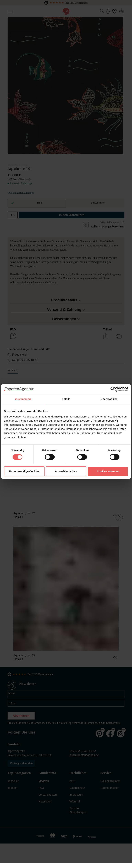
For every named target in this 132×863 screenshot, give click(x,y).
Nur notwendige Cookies (24, 471)
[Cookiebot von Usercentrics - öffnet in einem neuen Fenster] (113, 389)
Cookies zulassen (108, 471)
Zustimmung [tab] (23, 398)
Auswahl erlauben (66, 471)
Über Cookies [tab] (109, 398)
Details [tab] (66, 398)
